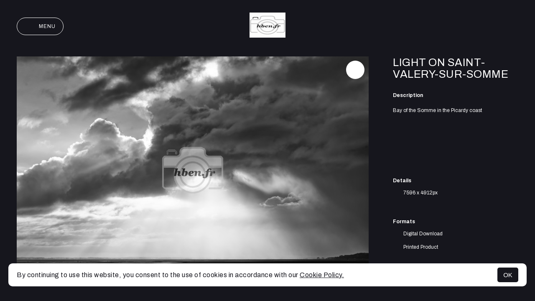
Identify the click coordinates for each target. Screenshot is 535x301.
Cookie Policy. (322, 274)
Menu (40, 26)
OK (507, 274)
